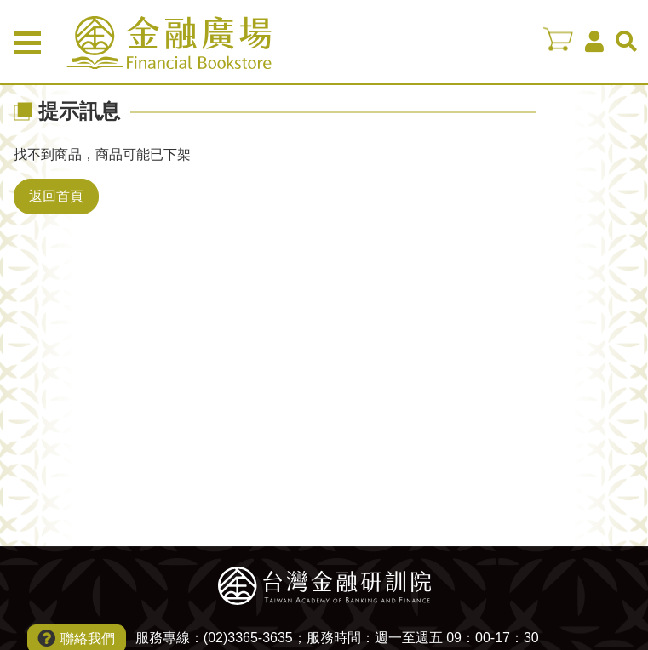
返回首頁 (56, 196)
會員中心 (594, 41)
